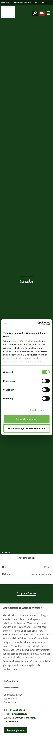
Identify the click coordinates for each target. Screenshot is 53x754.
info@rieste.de (19, 714)
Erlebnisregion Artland (21, 2)
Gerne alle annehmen (26, 419)
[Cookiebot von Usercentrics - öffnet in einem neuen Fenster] (38, 323)
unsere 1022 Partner (22, 341)
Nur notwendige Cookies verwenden (26, 428)
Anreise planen (15, 730)
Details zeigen (37, 410)
